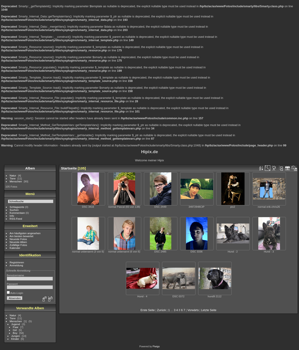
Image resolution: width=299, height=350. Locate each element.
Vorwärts (193, 310)
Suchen (14, 209)
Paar (16, 327)
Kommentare (17, 212)
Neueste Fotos (18, 239)
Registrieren (17, 262)
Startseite (69, 168)
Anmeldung (16, 265)
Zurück (161, 310)
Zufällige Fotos (18, 244)
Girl (15, 330)
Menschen (16, 181)
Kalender (15, 247)
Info (12, 215)
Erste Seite (148, 310)
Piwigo (156, 346)
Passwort (12, 283)
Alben (30, 168)
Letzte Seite (209, 310)
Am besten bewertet (21, 236)
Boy (15, 332)
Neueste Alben (18, 241)
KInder (15, 338)
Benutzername (15, 275)
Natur (13, 175)
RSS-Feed (16, 218)
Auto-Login (15, 292)
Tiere (13, 178)
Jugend (15, 324)
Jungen (15, 335)
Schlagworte (17, 206)
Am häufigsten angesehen (25, 233)
